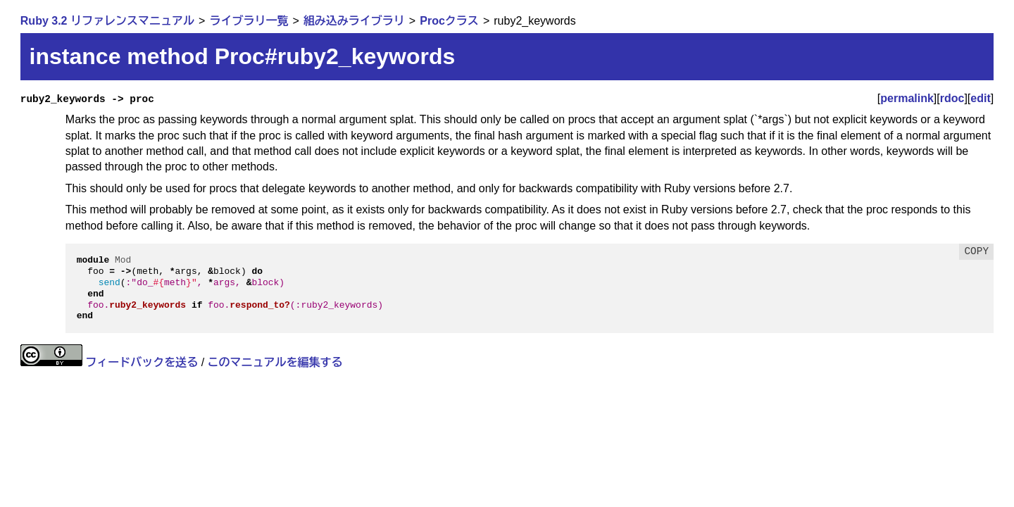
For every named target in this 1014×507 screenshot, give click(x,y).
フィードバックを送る (141, 362)
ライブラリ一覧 (248, 21)
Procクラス (449, 21)
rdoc (952, 98)
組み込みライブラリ (354, 21)
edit (980, 98)
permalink (907, 98)
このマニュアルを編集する (275, 362)
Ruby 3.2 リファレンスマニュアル (107, 21)
